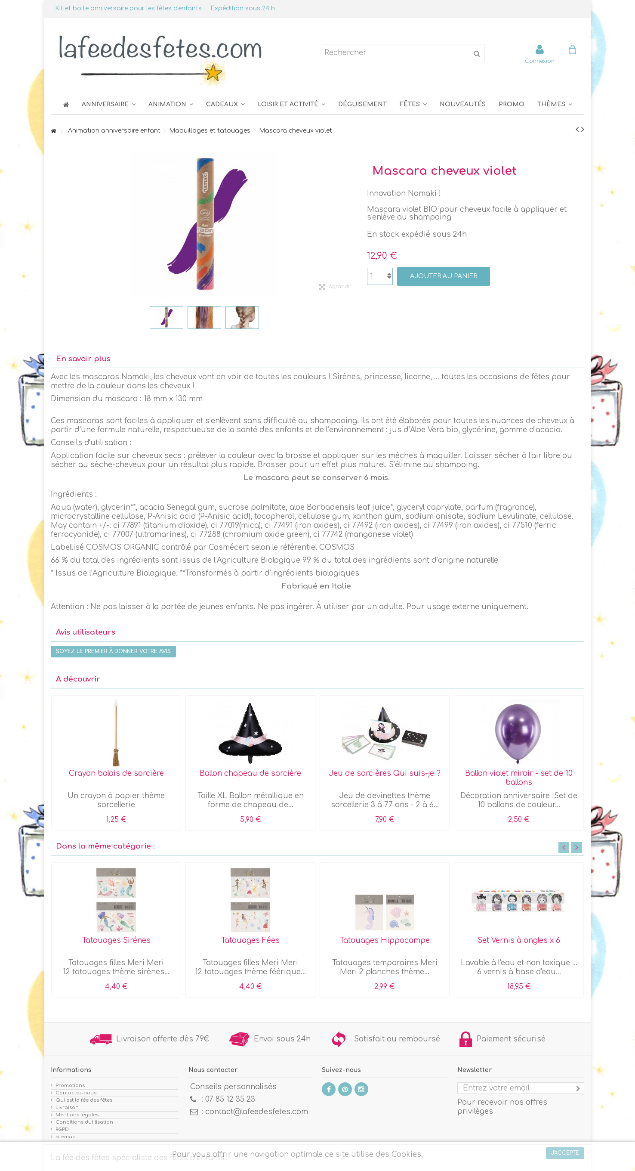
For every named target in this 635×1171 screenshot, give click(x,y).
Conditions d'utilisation (84, 1122)
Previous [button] (563, 847)
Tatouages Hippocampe (385, 940)
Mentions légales (77, 1115)
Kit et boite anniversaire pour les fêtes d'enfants (128, 8)
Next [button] (576, 847)
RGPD (62, 1129)
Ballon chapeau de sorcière (250, 773)
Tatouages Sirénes (116, 940)
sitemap (65, 1137)
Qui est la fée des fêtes (83, 1100)
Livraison (67, 1107)
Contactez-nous (75, 1093)
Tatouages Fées (250, 940)
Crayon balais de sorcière (116, 773)
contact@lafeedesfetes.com (256, 1112)
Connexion (540, 61)
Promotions (70, 1085)
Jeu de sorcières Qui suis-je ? (385, 773)
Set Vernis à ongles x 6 (519, 940)
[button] (413, 104)
